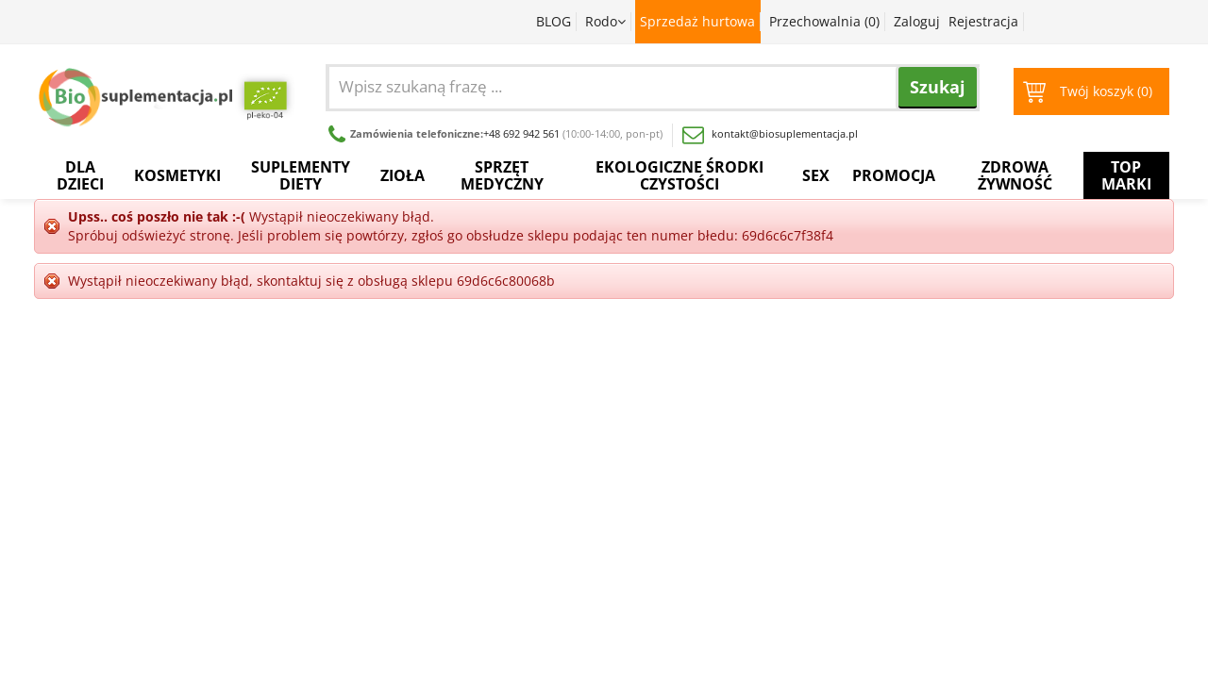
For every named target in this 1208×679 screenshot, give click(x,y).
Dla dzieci (80, 175)
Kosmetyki (177, 175)
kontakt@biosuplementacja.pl (770, 133)
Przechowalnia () (824, 21)
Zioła (402, 175)
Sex (816, 175)
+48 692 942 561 (521, 133)
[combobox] (662, 86)
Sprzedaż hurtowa (697, 21)
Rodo (605, 21)
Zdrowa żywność (1015, 175)
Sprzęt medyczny (502, 175)
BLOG (553, 21)
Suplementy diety (300, 175)
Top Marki (1126, 175)
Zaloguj (917, 21)
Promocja (893, 175)
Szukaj (937, 86)
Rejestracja (983, 21)
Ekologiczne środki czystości (679, 175)
